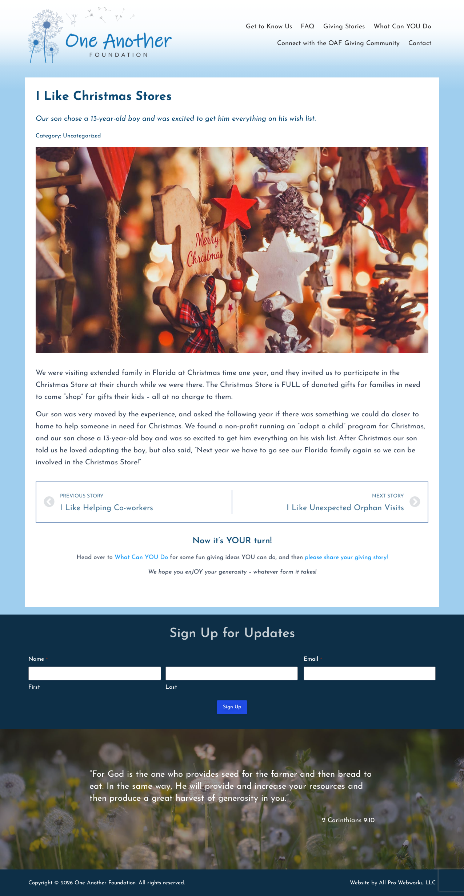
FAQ (308, 26)
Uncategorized (82, 136)
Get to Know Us (269, 26)
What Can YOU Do (402, 26)
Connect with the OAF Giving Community (338, 43)
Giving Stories (344, 26)
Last (171, 687)
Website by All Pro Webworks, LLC (393, 883)
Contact (419, 43)
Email (313, 659)
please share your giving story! (281, 561)
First (34, 687)
